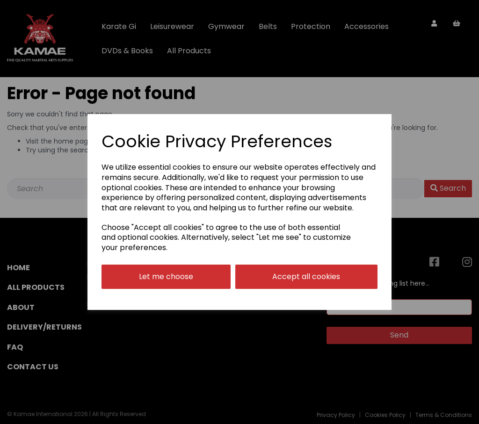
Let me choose (166, 276)
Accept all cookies (306, 276)
